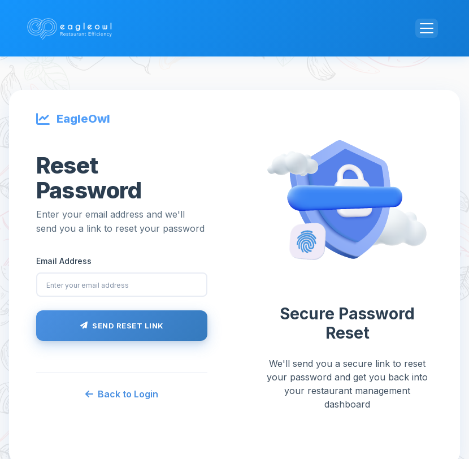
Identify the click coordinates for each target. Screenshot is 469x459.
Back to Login (121, 394)
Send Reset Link (122, 325)
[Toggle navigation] (426, 28)
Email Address (64, 261)
